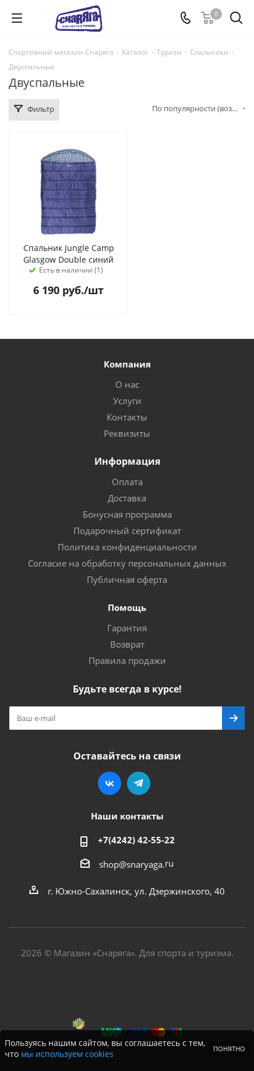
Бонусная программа (127, 514)
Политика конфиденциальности (127, 547)
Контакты (127, 417)
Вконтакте (109, 783)
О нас (127, 384)
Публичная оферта (127, 579)
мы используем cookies (67, 1053)
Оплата (127, 481)
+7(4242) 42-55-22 (136, 840)
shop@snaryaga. (132, 864)
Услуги (127, 401)
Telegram (138, 783)
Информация (127, 461)
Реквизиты (127, 433)
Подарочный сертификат (127, 530)
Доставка (127, 498)
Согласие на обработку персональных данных (127, 563)
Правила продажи (127, 660)
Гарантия (127, 628)
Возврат (127, 644)
